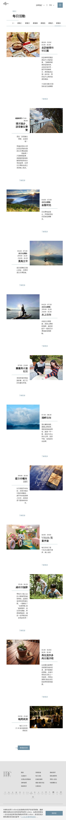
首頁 (14, 11)
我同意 (54, 813)
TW (51, 5)
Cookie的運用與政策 (28, 817)
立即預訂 (40, 5)
